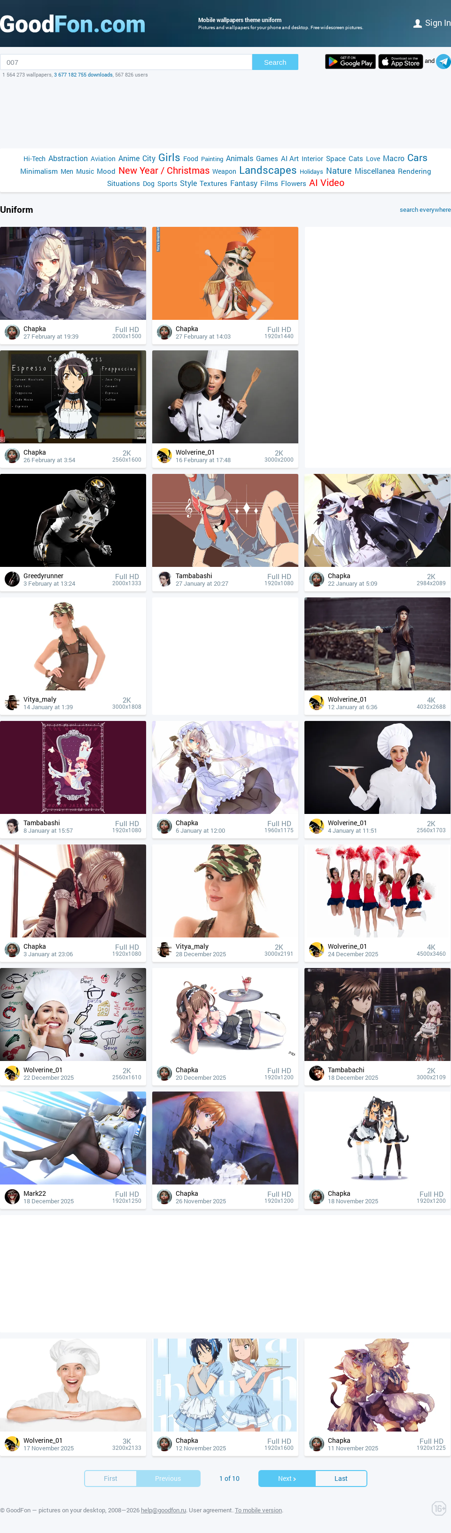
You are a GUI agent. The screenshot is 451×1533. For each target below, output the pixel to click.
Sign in (432, 22)
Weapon (224, 171)
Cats (356, 158)
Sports (167, 183)
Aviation (103, 158)
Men (67, 171)
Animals (239, 158)
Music (85, 171)
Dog (149, 183)
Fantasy (243, 183)
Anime (129, 158)
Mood (106, 171)
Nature (339, 170)
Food (190, 158)
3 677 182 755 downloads (83, 74)
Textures (213, 183)
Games (267, 158)
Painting (212, 159)
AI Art (290, 158)
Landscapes (268, 169)
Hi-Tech (34, 158)
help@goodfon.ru (163, 1510)
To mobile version (258, 1510)
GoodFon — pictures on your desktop (55, 1510)
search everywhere (425, 209)
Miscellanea (375, 171)
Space (336, 158)
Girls (169, 157)
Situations (123, 183)
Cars (417, 157)
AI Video (326, 182)
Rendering (414, 171)
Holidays (311, 171)
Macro (393, 158)
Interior (312, 158)
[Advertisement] (225, 113)
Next (287, 1478)
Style (188, 183)
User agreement (210, 1510)
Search (275, 62)
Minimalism (39, 171)
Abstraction (68, 158)
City (149, 158)
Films (269, 183)
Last (341, 1478)
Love (373, 158)
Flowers (293, 183)
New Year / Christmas (164, 170)
